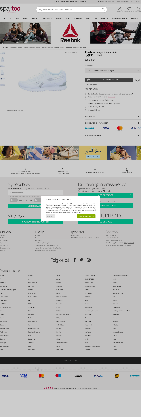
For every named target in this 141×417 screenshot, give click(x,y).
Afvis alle (50, 216)
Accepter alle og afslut (86, 216)
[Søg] (103, 9)
